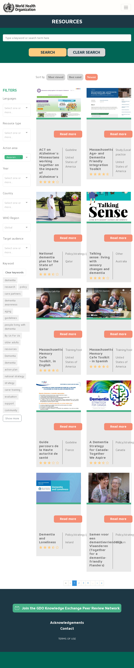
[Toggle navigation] (126, 7)
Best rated (75, 77)
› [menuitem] (97, 583)
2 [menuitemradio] (79, 583)
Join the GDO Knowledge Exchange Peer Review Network (67, 608)
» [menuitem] (101, 583)
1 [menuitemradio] (74, 583)
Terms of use (67, 638)
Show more (12, 418)
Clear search (86, 52)
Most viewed (55, 77)
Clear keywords (14, 272)
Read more (68, 134)
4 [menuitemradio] (88, 583)
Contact (67, 628)
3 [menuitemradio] (83, 583)
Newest (91, 77)
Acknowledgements (67, 622)
